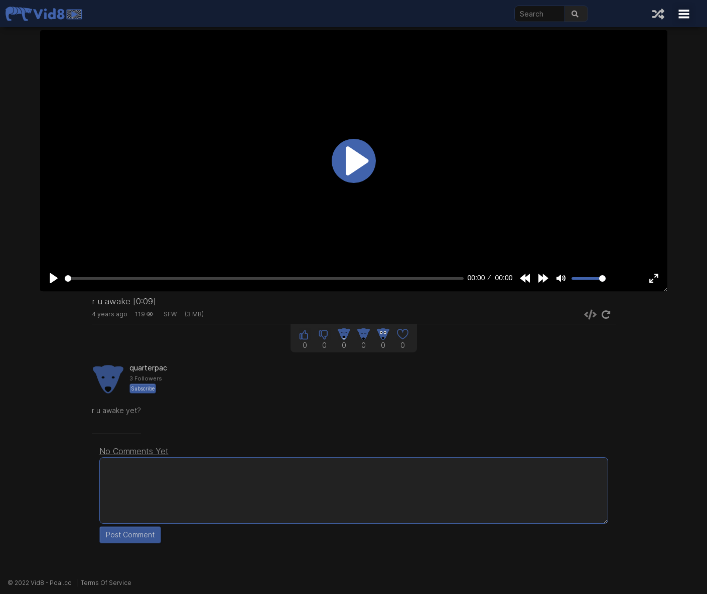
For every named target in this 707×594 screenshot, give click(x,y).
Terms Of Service (106, 582)
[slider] (264, 278)
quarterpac (148, 367)
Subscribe (143, 388)
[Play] (53, 278)
